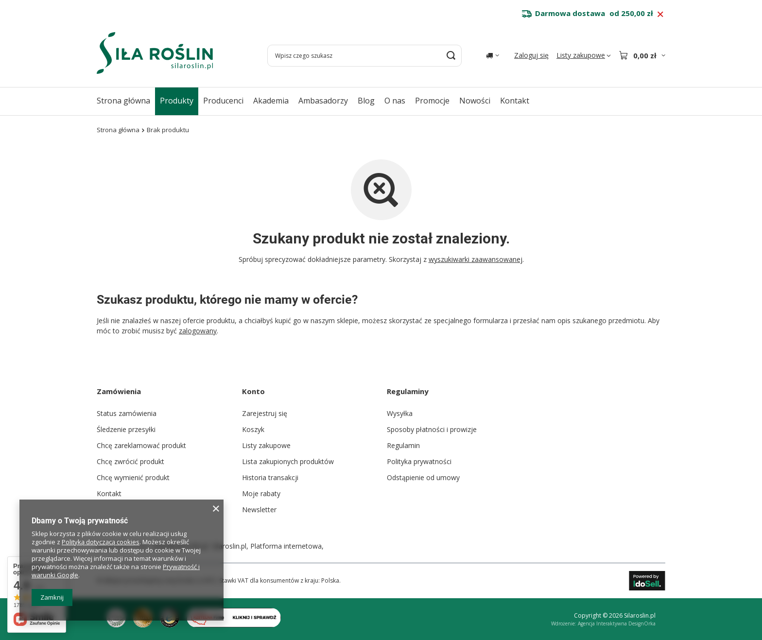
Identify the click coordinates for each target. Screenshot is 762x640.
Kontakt (514, 100)
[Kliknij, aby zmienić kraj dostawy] (492, 55)
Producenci (223, 100)
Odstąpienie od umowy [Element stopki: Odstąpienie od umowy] (423, 477)
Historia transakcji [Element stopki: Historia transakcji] (270, 477)
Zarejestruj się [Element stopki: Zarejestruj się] (264, 413)
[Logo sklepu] (155, 53)
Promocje (432, 100)
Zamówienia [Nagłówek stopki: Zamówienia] (119, 391)
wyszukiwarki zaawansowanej (475, 259)
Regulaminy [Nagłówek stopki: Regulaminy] (408, 391)
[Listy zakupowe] (583, 55)
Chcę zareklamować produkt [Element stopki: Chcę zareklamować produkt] (141, 445)
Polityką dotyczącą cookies (100, 541)
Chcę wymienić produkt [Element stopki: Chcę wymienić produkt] (133, 477)
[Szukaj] (451, 56)
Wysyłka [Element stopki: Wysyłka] (400, 413)
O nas (394, 100)
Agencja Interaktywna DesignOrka (617, 623)
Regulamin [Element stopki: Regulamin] (403, 445)
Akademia (271, 100)
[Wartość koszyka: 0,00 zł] (642, 55)
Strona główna (123, 100)
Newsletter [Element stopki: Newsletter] (259, 509)
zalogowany (198, 330)
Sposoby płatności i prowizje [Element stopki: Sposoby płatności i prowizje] (432, 429)
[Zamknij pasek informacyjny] (660, 14)
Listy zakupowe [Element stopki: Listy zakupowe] (266, 445)
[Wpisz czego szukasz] (364, 56)
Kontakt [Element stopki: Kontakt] (109, 493)
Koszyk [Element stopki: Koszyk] (253, 429)
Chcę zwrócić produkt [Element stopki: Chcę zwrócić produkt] (130, 461)
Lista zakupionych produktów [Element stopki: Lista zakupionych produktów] (288, 461)
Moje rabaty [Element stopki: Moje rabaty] (261, 493)
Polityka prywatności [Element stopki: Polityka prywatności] (419, 461)
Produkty (176, 100)
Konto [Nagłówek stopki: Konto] (253, 391)
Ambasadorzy (323, 100)
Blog (366, 100)
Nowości (474, 100)
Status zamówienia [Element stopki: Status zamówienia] (126, 413)
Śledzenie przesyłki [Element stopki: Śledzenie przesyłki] (126, 429)
